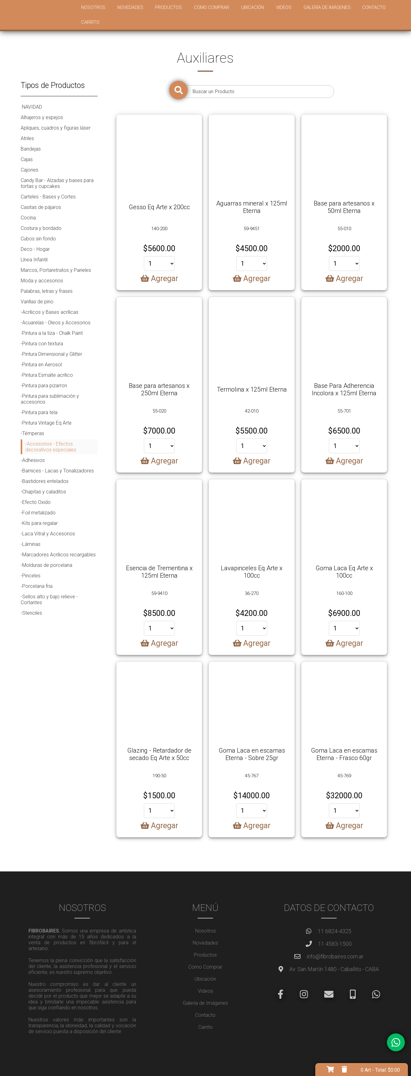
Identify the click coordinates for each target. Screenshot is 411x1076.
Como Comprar (211, 7)
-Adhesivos (33, 460)
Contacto (374, 7)
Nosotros (93, 7)
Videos (283, 7)
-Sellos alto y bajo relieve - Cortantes (49, 599)
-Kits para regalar (39, 523)
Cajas (27, 159)
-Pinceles (30, 576)
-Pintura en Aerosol (41, 365)
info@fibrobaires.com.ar (335, 956)
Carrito (90, 22)
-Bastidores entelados (45, 481)
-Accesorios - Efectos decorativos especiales (50, 447)
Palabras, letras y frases (47, 291)
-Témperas (32, 433)
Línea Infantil (34, 260)
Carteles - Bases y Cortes (48, 197)
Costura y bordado (41, 228)
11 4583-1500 (335, 944)
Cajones (29, 170)
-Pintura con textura (42, 344)
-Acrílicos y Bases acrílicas (49, 312)
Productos (168, 7)
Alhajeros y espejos (42, 117)
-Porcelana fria (36, 586)
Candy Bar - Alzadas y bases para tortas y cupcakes (57, 183)
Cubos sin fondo (38, 239)
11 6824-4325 (334, 931)
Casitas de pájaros (41, 207)
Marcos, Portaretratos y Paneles (56, 270)
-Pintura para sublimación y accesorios (50, 399)
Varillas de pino (37, 302)
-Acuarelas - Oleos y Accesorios (55, 323)
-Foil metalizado (38, 513)
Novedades (130, 7)
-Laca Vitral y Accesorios (48, 534)
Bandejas (31, 149)
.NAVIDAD (31, 107)
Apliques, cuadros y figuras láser (55, 128)
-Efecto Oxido (36, 502)
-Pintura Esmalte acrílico (47, 375)
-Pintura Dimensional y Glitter (51, 354)
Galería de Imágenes (327, 7)
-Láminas (30, 544)
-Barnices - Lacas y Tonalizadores (57, 471)
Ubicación (252, 7)
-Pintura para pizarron (44, 385)
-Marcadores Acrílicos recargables (58, 555)
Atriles (27, 138)
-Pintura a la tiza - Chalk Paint (52, 333)
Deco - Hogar (35, 249)
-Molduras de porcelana (46, 565)
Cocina (28, 218)
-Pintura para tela (39, 412)
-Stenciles (31, 613)
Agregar (159, 278)
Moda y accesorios (42, 281)
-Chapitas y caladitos (43, 492)
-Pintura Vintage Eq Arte (46, 423)
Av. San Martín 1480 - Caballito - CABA (334, 969)
